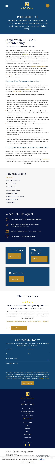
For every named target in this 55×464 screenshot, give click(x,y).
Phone (7, 354)
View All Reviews (19, 328)
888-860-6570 (27, 404)
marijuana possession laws (38, 66)
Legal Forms (16, 279)
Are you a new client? (11, 358)
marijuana (26, 54)
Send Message (27, 383)
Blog (27, 431)
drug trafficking (17, 91)
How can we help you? (12, 363)
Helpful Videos (39, 259)
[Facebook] (29, 445)
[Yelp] (25, 445)
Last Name (31, 349)
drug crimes (27, 89)
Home (27, 425)
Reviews (27, 428)
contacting (9, 75)
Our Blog (14, 256)
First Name (9, 349)
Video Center (27, 434)
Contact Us (27, 437)
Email (29, 354)
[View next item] (9, 328)
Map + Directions (27, 418)
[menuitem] (27, 177)
